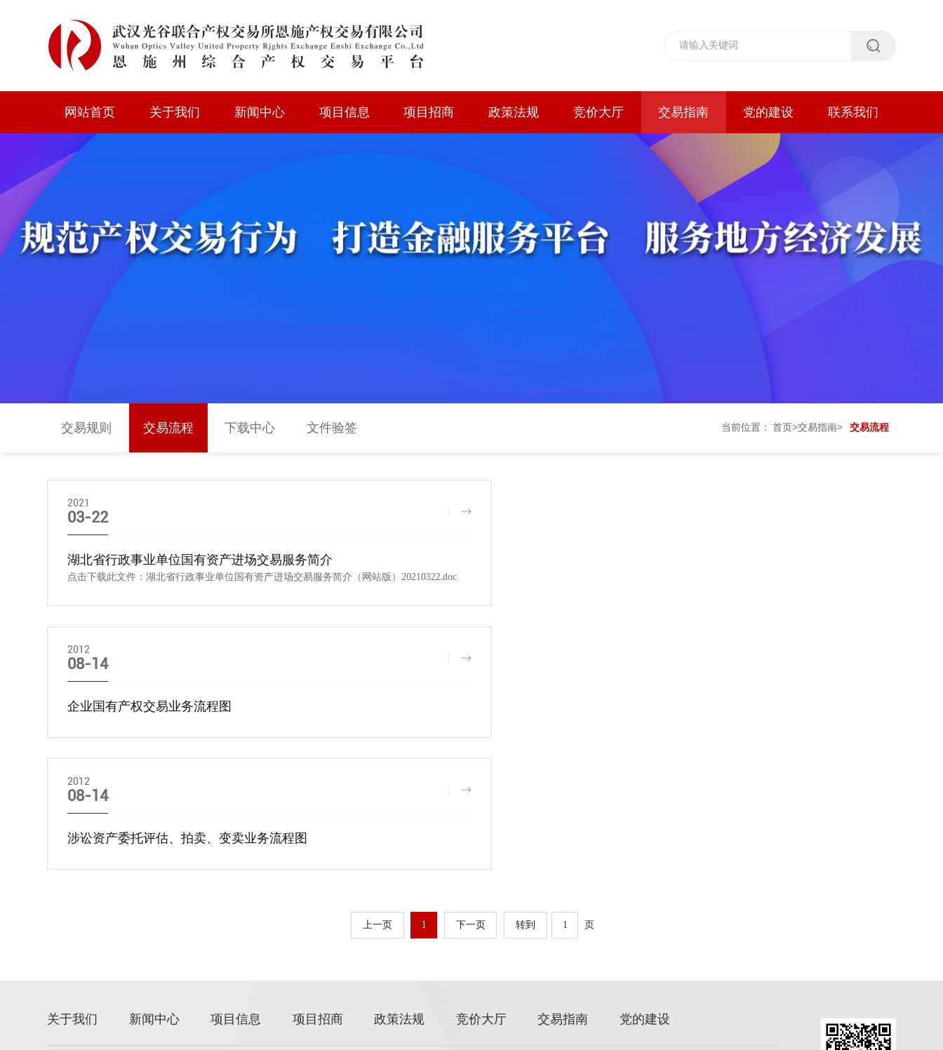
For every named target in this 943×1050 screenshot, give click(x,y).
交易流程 (168, 431)
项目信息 (344, 112)
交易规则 (86, 431)
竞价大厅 (598, 112)
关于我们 (174, 112)
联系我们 (853, 112)
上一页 (377, 800)
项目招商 (428, 112)
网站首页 (90, 112)
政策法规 (513, 112)
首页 (782, 431)
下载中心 (250, 431)
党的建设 (768, 112)
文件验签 (332, 431)
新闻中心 (259, 112)
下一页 (471, 800)
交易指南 (683, 112)
